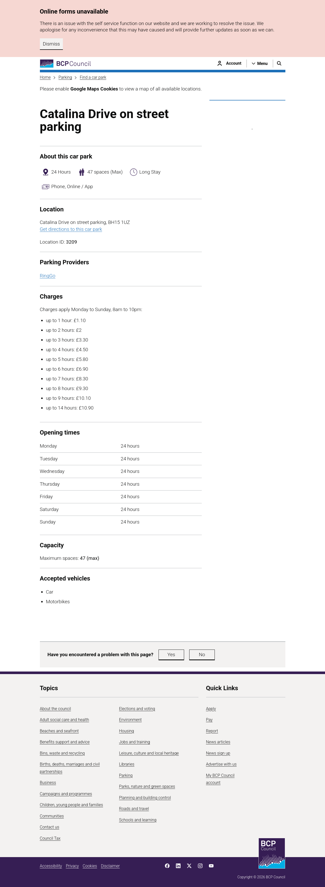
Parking (65, 77)
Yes (171, 654)
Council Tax (50, 838)
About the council (55, 708)
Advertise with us (221, 764)
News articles (218, 742)
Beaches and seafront (59, 731)
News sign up (218, 753)
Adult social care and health (64, 719)
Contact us (49, 827)
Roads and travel (134, 808)
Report (212, 731)
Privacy (72, 865)
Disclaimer (110, 865)
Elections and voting (137, 708)
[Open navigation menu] (259, 63)
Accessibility (51, 865)
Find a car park (93, 77)
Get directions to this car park (71, 229)
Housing (126, 731)
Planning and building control (145, 797)
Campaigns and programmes (66, 793)
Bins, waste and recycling (62, 753)
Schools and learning (137, 819)
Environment (130, 719)
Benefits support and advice (65, 742)
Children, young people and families (71, 804)
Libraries (127, 764)
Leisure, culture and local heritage (149, 753)
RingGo (47, 276)
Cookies (90, 865)
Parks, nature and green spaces (147, 786)
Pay (209, 719)
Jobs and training (134, 742)
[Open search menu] (279, 63)
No (202, 654)
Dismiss (51, 44)
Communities (52, 816)
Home (45, 77)
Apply (211, 708)
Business (48, 782)
